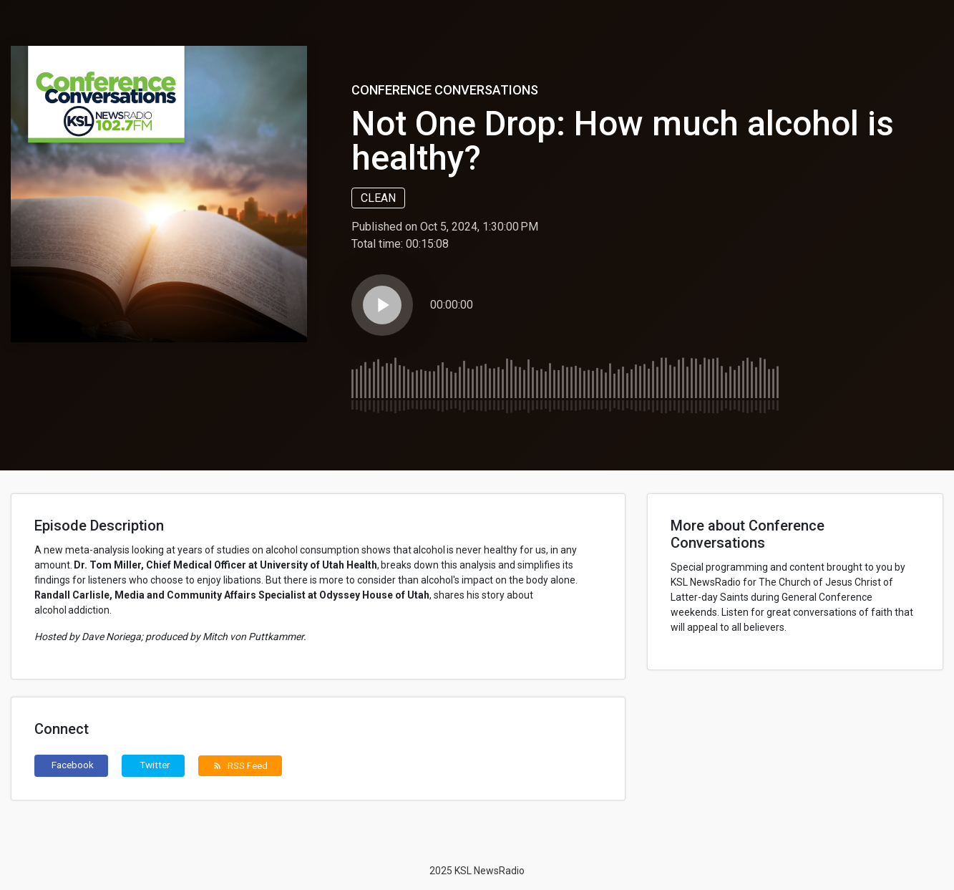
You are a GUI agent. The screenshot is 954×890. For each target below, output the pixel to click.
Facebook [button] (73, 764)
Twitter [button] (155, 764)
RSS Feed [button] (240, 765)
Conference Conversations (444, 89)
